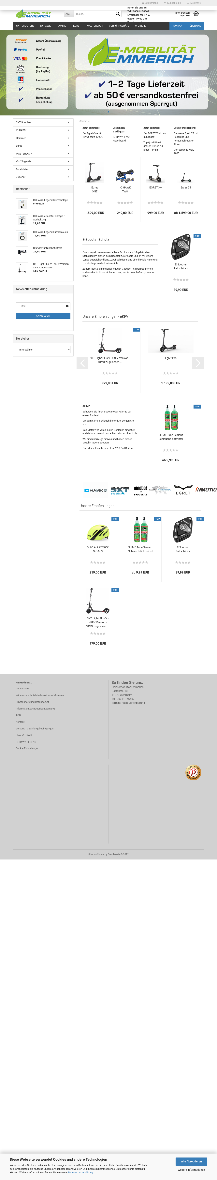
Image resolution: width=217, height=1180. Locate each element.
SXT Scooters (25, 25)
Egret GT (186, 187)
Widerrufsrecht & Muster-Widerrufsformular (40, 695)
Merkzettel (194, 3)
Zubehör (20, 176)
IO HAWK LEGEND (26, 741)
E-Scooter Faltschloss (181, 266)
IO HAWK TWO (125, 189)
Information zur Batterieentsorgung (35, 708)
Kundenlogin (172, 3)
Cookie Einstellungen (27, 748)
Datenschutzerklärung (80, 1172)
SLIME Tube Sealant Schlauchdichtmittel (171, 437)
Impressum (22, 688)
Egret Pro (171, 358)
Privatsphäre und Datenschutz (32, 701)
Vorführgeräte (119, 25)
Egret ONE (94, 189)
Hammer (62, 25)
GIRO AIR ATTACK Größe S (98, 549)
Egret (77, 25)
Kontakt (178, 25)
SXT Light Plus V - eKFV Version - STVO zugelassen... (110, 360)
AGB (18, 715)
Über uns (195, 25)
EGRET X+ (155, 187)
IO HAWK (45, 25)
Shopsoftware (96, 854)
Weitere (140, 25)
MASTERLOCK (95, 25)
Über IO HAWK (24, 735)
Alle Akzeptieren (191, 1161)
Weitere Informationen (191, 1169)
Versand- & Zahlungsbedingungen (34, 728)
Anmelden (43, 315)
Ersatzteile (22, 169)
